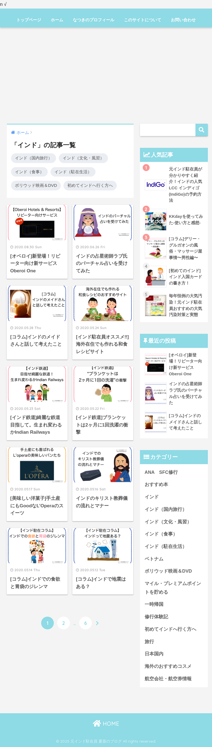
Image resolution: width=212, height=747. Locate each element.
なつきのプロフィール (93, 19)
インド (152, 497)
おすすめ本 (156, 484)
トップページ (28, 19)
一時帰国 (154, 604)
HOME (106, 723)
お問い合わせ (183, 19)
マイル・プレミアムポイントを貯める (173, 588)
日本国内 (154, 653)
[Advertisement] (106, 75)
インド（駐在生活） (73, 171)
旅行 (149, 641)
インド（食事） (29, 171)
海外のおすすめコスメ (168, 666)
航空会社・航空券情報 (168, 678)
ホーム (57, 19)
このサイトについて (142, 19)
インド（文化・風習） (83, 158)
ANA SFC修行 (161, 472)
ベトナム (154, 559)
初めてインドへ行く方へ (90, 185)
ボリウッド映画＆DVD (36, 185)
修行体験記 (156, 616)
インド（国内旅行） (33, 158)
